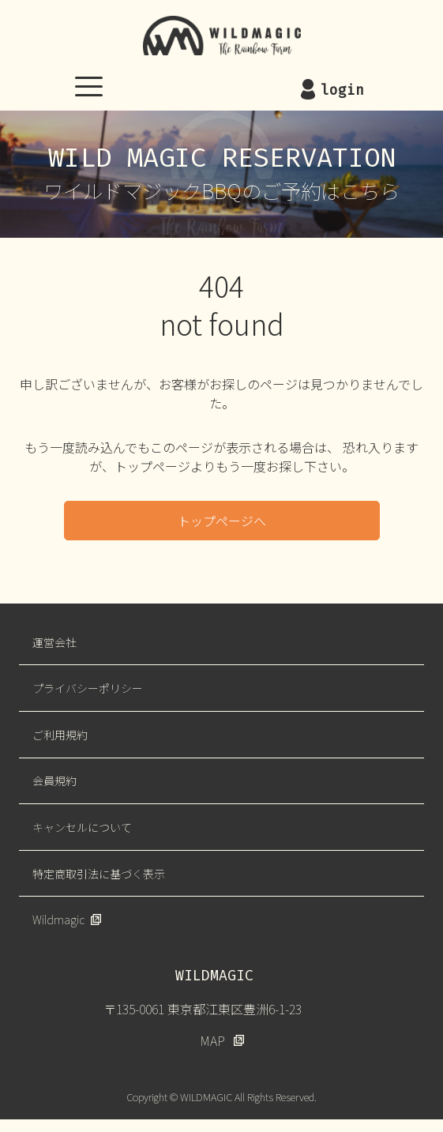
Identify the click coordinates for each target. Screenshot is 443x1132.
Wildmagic (58, 919)
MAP (212, 1040)
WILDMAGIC (222, 35)
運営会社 (54, 642)
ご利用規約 (60, 735)
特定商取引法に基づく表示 (98, 874)
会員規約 (54, 780)
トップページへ (222, 520)
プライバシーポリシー (87, 688)
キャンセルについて (82, 827)
